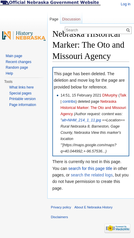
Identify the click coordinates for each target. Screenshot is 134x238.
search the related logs (92, 175)
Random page (17, 67)
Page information (22, 105)
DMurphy (109, 95)
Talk (123, 95)
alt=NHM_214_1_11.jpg (81, 120)
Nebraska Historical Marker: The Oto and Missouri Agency (93, 107)
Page (53, 19)
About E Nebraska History (94, 207)
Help (9, 73)
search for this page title (90, 168)
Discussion (71, 19)
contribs (68, 101)
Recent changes (18, 62)
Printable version (22, 99)
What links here (21, 87)
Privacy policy (61, 207)
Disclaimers (59, 217)
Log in (125, 4)
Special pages (20, 93)
